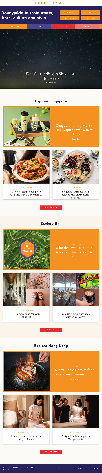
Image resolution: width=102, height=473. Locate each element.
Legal (96, 469)
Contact (88, 469)
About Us (66, 469)
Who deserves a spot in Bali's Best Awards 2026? (74, 249)
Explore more (51, 208)
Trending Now (51, 69)
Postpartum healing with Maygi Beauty (75, 437)
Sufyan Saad (52, 82)
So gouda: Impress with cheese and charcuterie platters (75, 194)
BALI (90, 12)
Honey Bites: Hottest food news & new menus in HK (74, 372)
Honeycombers (51, 3)
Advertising (77, 469)
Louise (76, 257)
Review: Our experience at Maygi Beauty (26, 437)
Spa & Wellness (26, 310)
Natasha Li (76, 379)
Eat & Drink (76, 188)
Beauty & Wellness (26, 432)
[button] (49, 86)
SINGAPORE (70, 12)
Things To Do (26, 188)
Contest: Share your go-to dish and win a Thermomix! (26, 193)
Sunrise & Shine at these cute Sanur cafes (76, 315)
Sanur (75, 310)
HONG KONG (70, 18)
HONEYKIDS (90, 18)
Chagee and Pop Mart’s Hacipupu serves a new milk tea (74, 129)
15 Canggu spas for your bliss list (26, 315)
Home (58, 469)
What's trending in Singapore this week (51, 76)
